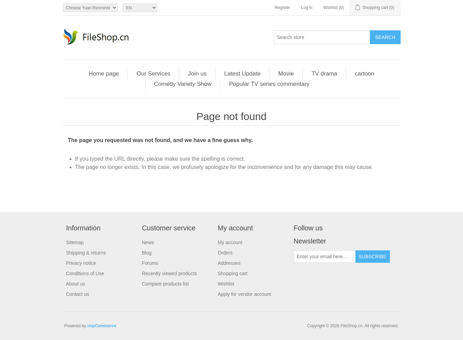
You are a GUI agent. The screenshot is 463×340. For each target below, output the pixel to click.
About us (75, 284)
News (148, 242)
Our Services (153, 73)
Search (385, 37)
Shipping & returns (86, 253)
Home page (104, 73)
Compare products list (165, 284)
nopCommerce (101, 325)
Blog (147, 253)
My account (230, 242)
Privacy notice (81, 263)
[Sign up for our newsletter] (325, 256)
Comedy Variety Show (183, 84)
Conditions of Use (85, 273)
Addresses (229, 263)
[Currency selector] (90, 7)
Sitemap (75, 242)
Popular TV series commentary (269, 84)
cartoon (364, 73)
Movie (286, 73)
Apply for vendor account (244, 294)
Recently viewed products (169, 273)
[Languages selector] (140, 7)
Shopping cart (233, 273)
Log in (306, 7)
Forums (150, 263)
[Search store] (322, 37)
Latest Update (242, 73)
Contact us (77, 294)
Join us (197, 73)
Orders (225, 253)
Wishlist (226, 284)
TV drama (324, 73)
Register (282, 7)
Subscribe (372, 256)
